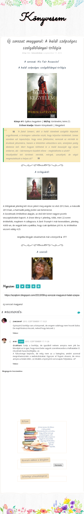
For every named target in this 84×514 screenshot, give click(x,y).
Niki (15, 341)
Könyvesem (42, 18)
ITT (65, 236)
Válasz (15, 333)
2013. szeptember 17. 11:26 (37, 341)
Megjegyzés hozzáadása (12, 371)
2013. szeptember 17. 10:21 (35, 321)
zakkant (17, 321)
